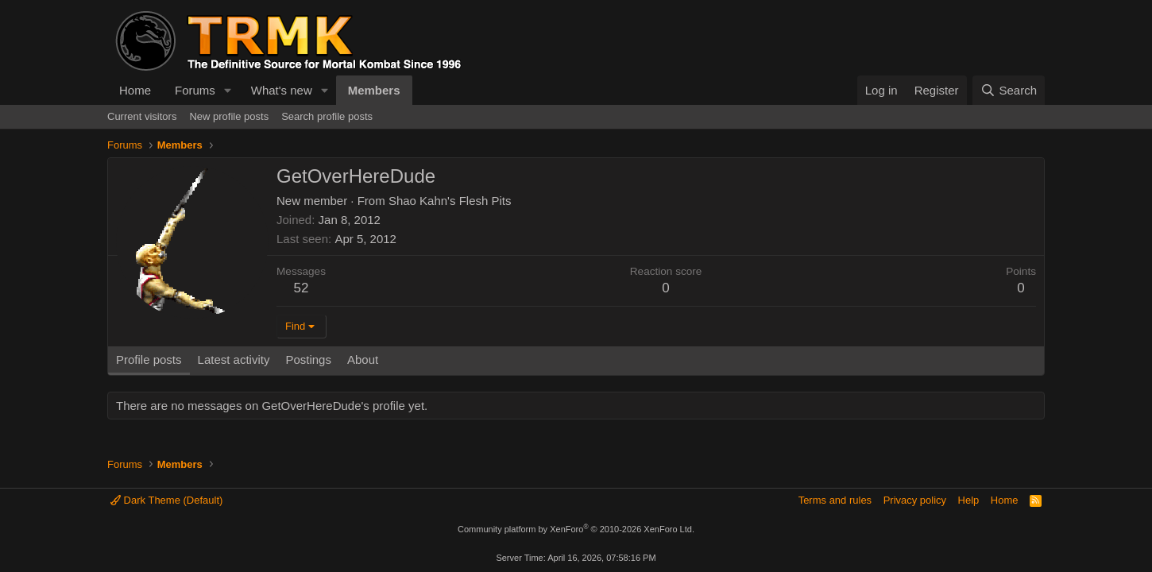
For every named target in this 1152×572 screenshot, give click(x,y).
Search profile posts (327, 116)
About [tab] (362, 359)
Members (374, 90)
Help (969, 500)
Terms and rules (835, 500)
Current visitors (141, 116)
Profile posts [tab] (149, 359)
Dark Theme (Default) (166, 500)
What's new (281, 90)
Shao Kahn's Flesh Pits (450, 200)
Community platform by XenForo (576, 529)
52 (301, 288)
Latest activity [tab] (234, 359)
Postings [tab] (308, 359)
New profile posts (229, 116)
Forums (195, 90)
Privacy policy (914, 500)
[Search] (1008, 90)
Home (135, 90)
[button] (228, 90)
